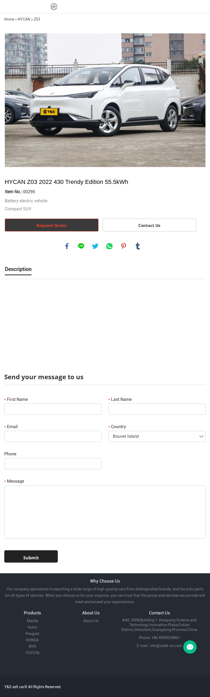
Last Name (120, 399)
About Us (90, 621)
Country (117, 426)
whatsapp (109, 246)
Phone (10, 453)
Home (9, 19)
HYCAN (24, 19)
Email (11, 426)
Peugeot (32, 634)
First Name (16, 399)
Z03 (37, 19)
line (81, 246)
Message (14, 481)
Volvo (32, 627)
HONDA (32, 640)
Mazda (32, 621)
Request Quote (51, 225)
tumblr (138, 246)
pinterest (124, 246)
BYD (32, 646)
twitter (95, 246)
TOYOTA (32, 653)
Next (198, 100)
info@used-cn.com (166, 646)
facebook (67, 246)
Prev (11, 100)
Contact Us (149, 225)
